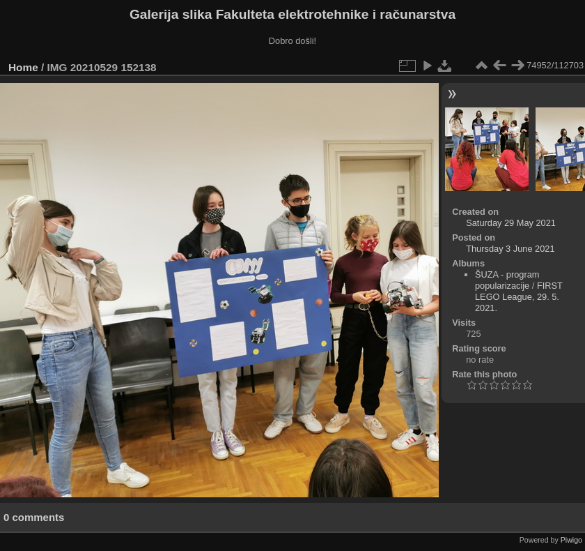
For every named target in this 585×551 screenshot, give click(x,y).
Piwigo (571, 540)
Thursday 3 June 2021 (510, 248)
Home (23, 67)
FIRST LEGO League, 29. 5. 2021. (519, 296)
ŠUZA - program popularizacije (507, 280)
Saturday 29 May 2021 (511, 223)
